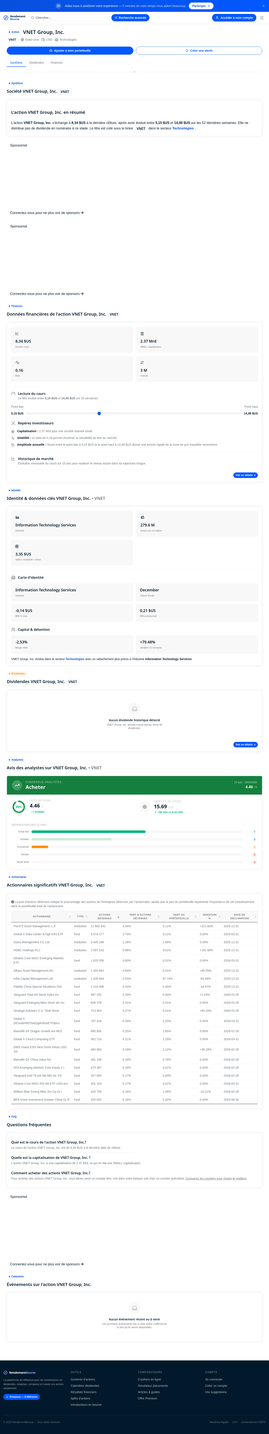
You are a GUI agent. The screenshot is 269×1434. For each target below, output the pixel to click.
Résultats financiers (83, 1392)
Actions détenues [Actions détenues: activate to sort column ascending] (104, 916)
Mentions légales (219, 1422)
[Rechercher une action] (68, 17)
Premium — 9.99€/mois (21, 1396)
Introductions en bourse (86, 1404)
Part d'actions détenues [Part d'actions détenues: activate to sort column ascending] (140, 916)
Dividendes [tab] (36, 62)
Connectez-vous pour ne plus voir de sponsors (47, 213)
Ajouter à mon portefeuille (70, 50)
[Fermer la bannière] (263, 6)
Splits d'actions (80, 1398)
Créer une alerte (199, 50)
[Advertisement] (134, 179)
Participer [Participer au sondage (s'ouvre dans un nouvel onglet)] (201, 6)
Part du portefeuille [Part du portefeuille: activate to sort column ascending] (179, 916)
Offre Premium (147, 1398)
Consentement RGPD (253, 1422)
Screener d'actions (83, 1379)
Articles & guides (149, 1392)
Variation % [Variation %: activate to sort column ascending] (210, 916)
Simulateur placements (153, 1385)
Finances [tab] (57, 62)
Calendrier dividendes (85, 1385)
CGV (235, 1422)
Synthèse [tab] (16, 62)
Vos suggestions (216, 1392)
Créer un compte (216, 1385)
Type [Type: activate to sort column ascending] (80, 916)
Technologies (66, 39)
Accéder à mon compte (234, 17)
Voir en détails (245, 475)
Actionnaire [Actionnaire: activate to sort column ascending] (42, 916)
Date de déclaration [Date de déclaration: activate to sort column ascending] (239, 916)
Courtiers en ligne (149, 1379)
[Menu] (262, 18)
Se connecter (214, 1379)
